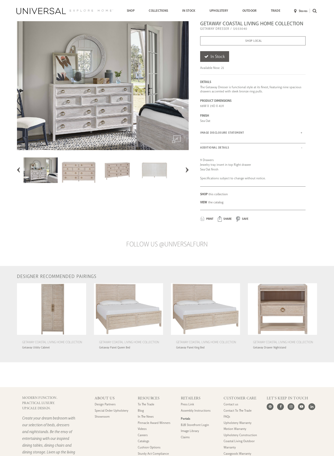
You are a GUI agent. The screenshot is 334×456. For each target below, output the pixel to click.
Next (187, 170)
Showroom (102, 417)
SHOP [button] (131, 11)
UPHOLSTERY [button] (219, 11)
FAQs (227, 417)
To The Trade (146, 404)
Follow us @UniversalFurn (167, 244)
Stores (301, 11)
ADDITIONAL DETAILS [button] (214, 148)
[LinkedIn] (311, 406)
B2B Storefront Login (195, 425)
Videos (142, 429)
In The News (146, 417)
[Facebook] (280, 406)
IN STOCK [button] (188, 11)
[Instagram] (291, 406)
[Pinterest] (270, 406)
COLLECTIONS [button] (158, 11)
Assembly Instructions (196, 411)
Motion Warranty (235, 429)
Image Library (190, 431)
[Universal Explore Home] (64, 11)
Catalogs (143, 441)
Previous (18, 170)
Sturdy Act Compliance (153, 454)
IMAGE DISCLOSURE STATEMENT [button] (222, 133)
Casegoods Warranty (237, 454)
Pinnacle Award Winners (154, 423)
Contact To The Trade (238, 411)
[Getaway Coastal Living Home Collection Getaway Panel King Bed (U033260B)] (205, 335)
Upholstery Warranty (238, 423)
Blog (141, 411)
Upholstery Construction (240, 435)
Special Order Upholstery (111, 411)
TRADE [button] (275, 11)
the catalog (211, 202)
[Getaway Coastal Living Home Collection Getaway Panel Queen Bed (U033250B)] (128, 335)
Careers (143, 435)
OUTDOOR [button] (249, 11)
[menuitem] (131, 11)
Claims (185, 437)
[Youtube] (301, 406)
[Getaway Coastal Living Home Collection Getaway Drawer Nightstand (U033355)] (282, 335)
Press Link (187, 404)
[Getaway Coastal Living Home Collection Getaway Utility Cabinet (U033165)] (51, 335)
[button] (225, 219)
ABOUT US (105, 398)
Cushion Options (149, 447)
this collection (214, 194)
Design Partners (105, 404)
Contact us (231, 404)
